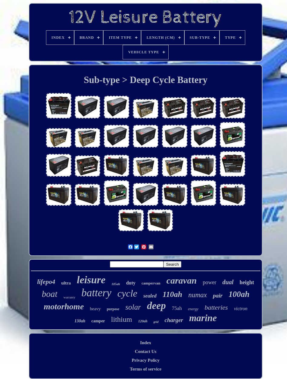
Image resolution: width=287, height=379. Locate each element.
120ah (142, 321)
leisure (91, 279)
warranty (69, 297)
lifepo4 (46, 281)
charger (174, 320)
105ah (115, 284)
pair (218, 295)
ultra (66, 283)
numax (197, 295)
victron (241, 308)
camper (98, 321)
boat (50, 294)
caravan (182, 280)
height (246, 282)
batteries (216, 307)
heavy (95, 308)
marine (203, 318)
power (209, 282)
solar (133, 307)
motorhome (64, 306)
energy (193, 309)
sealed (149, 296)
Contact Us (145, 351)
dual (228, 282)
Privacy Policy (146, 360)
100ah (239, 294)
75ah (177, 308)
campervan (151, 283)
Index (145, 342)
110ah (172, 294)
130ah (79, 321)
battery (96, 293)
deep (156, 305)
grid (156, 322)
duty (130, 282)
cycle (127, 293)
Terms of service (145, 369)
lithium (121, 319)
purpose (113, 309)
